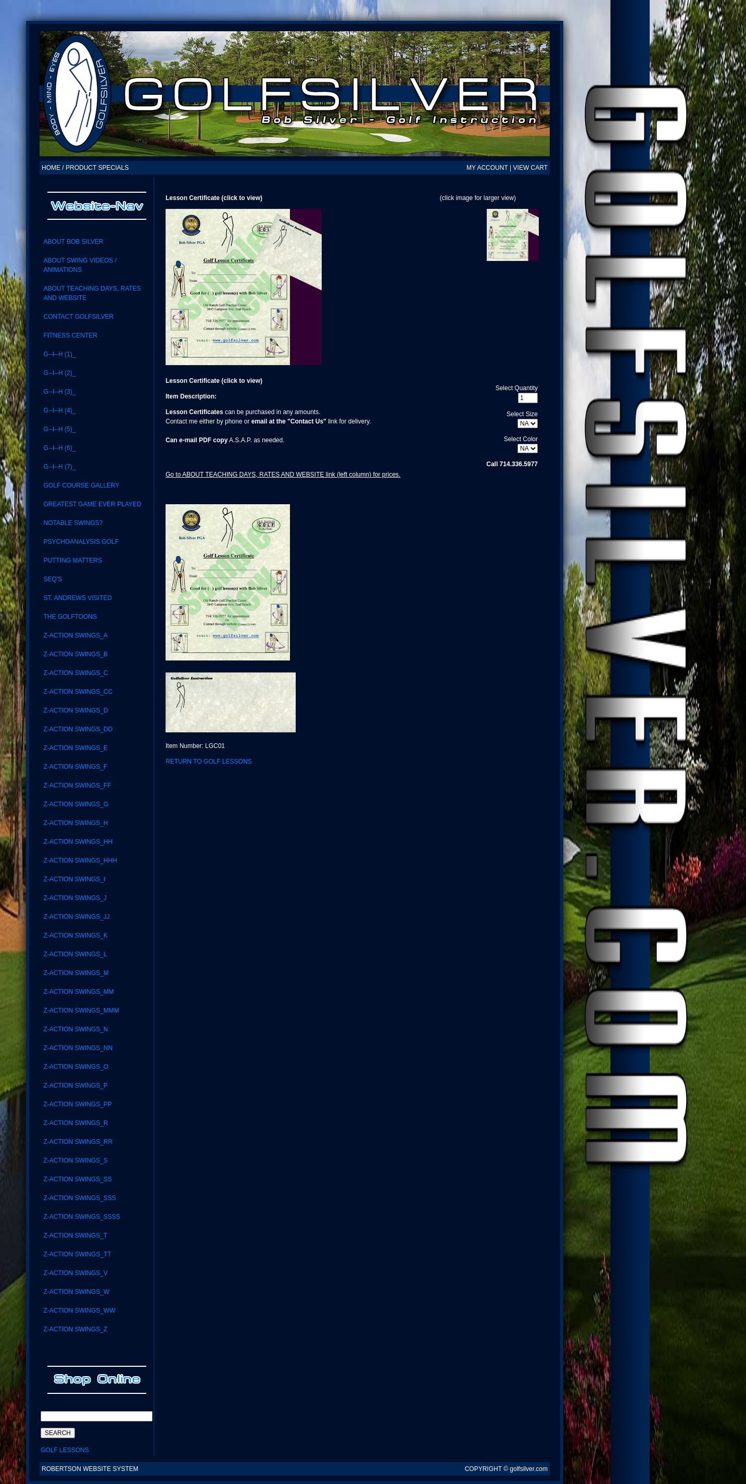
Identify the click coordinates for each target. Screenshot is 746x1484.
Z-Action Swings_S (75, 1160)
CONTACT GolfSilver (78, 316)
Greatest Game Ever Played (92, 504)
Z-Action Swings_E (75, 748)
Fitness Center (70, 335)
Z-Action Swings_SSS (79, 1198)
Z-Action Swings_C (75, 673)
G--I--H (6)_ (59, 448)
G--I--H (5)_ (59, 429)
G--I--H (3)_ (59, 391)
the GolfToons (69, 616)
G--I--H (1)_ (59, 354)
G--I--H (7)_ (59, 466)
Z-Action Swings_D (75, 710)
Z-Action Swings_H (75, 823)
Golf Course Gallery (81, 485)
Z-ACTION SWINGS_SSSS (81, 1216)
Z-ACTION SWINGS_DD (77, 729)
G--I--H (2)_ (59, 373)
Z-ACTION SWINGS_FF (77, 785)
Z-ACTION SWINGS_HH (77, 841)
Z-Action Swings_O (75, 1066)
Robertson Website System (90, 1469)
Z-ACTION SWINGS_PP (77, 1104)
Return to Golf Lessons (209, 761)
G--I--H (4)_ (59, 410)
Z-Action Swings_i (74, 879)
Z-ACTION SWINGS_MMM (81, 1010)
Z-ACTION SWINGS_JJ (76, 916)
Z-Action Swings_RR (77, 1141)
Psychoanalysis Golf (81, 541)
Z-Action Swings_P (75, 1085)
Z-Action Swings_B (75, 654)
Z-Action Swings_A (75, 635)
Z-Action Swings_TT (77, 1254)
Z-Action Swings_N (75, 1029)
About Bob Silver (73, 241)
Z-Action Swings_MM (78, 991)
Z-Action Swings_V (75, 1273)
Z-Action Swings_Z (75, 1329)
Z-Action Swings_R (75, 1123)
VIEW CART (530, 167)
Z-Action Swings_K (75, 935)
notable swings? (73, 523)
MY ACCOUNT (487, 167)
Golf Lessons (65, 1450)
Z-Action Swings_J (74, 898)
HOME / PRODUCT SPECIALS (85, 167)
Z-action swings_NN (77, 1048)
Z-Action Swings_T (75, 1235)
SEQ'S (52, 579)
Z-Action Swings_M (75, 973)
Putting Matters (72, 560)
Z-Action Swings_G (75, 804)
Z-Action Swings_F (75, 766)
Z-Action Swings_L (75, 954)
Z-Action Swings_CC (77, 691)
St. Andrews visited (77, 598)
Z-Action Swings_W (76, 1291)
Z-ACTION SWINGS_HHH (80, 860)
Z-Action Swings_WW (79, 1310)
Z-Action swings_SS (77, 1179)
